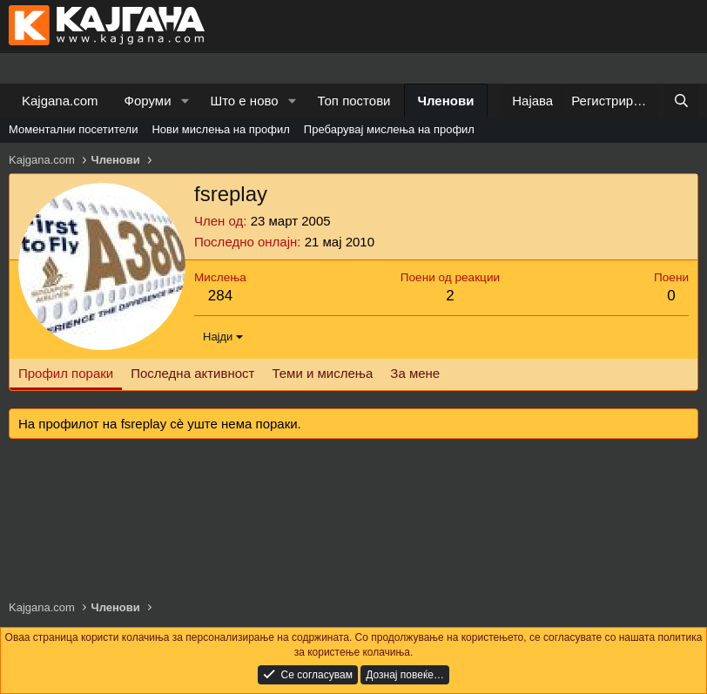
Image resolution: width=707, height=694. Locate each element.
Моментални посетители (73, 129)
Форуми (148, 100)
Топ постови (354, 100)
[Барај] (681, 100)
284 (220, 295)
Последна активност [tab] (192, 373)
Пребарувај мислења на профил (389, 129)
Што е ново (244, 100)
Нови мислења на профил (220, 129)
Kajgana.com (60, 100)
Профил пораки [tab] (65, 373)
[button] (184, 100)
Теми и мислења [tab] (322, 373)
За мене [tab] (415, 373)
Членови (446, 100)
